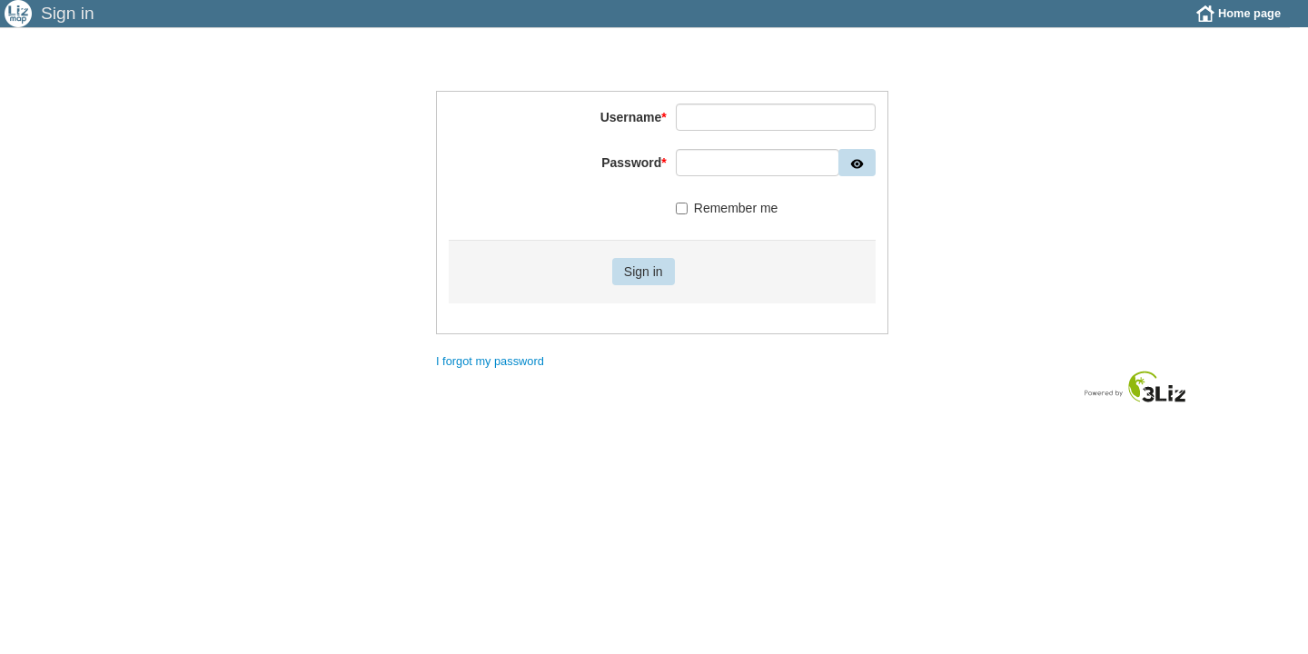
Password (634, 176)
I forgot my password (490, 375)
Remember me (727, 221)
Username (633, 131)
